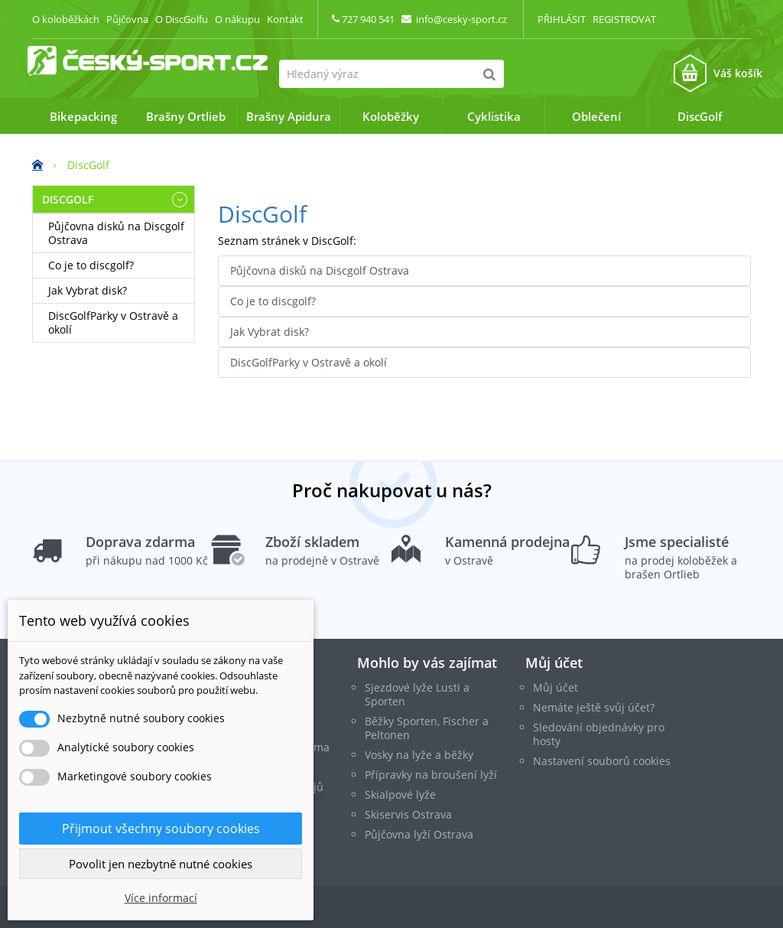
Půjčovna (127, 19)
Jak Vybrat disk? (87, 290)
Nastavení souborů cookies (602, 760)
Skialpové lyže (400, 793)
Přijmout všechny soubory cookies (161, 828)
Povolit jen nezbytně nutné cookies (160, 863)
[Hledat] (490, 74)
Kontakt (285, 19)
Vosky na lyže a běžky (419, 754)
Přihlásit (562, 19)
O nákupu (237, 19)
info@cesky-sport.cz (461, 19)
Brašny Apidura (288, 116)
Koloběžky (390, 116)
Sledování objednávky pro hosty (598, 733)
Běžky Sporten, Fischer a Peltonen (427, 727)
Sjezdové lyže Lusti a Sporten (417, 693)
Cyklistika (494, 116)
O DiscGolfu (181, 19)
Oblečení (596, 116)
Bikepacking (83, 116)
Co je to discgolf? (91, 265)
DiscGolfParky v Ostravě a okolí (113, 322)
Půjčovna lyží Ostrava (419, 833)
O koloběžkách (65, 19)
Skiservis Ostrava (408, 813)
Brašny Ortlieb (186, 116)
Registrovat (624, 19)
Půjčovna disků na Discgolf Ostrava (116, 233)
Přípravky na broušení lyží (431, 774)
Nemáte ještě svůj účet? (594, 706)
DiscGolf (699, 116)
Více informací (161, 898)
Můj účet (554, 662)
